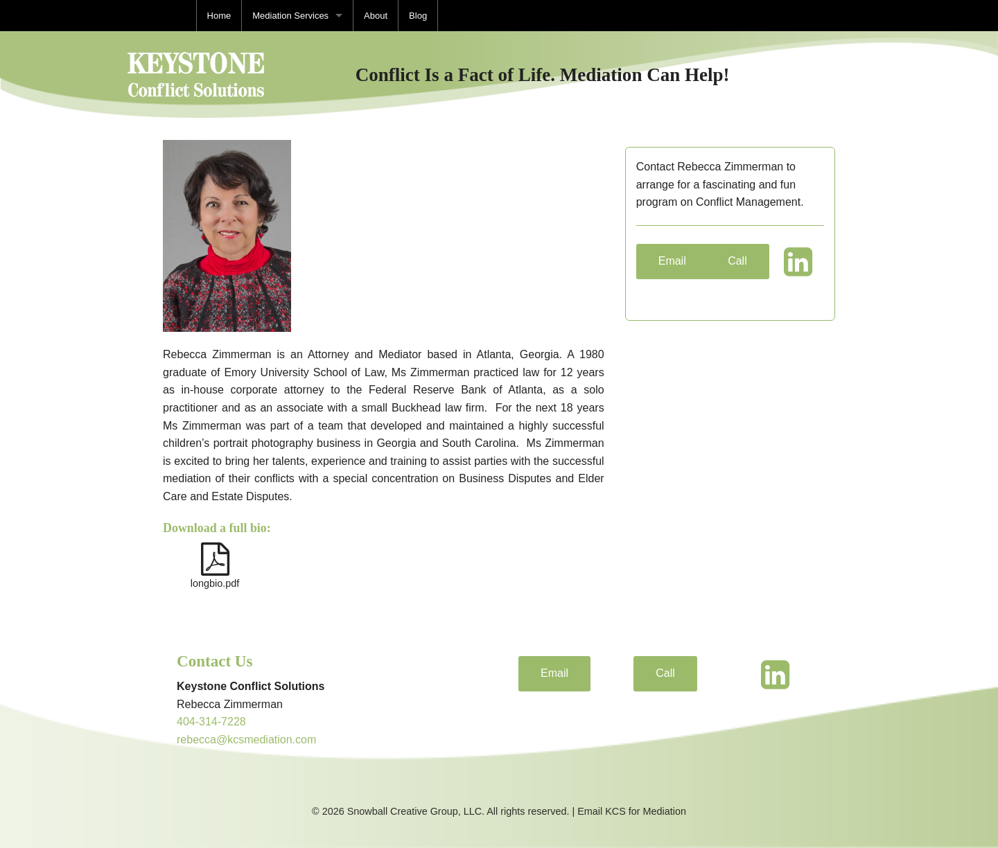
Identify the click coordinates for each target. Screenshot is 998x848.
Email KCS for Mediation (631, 811)
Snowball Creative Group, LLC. (414, 811)
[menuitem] (219, 15)
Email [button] (672, 261)
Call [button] (737, 261)
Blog (418, 15)
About (375, 15)
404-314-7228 (211, 721)
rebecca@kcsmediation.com (246, 739)
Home (219, 15)
